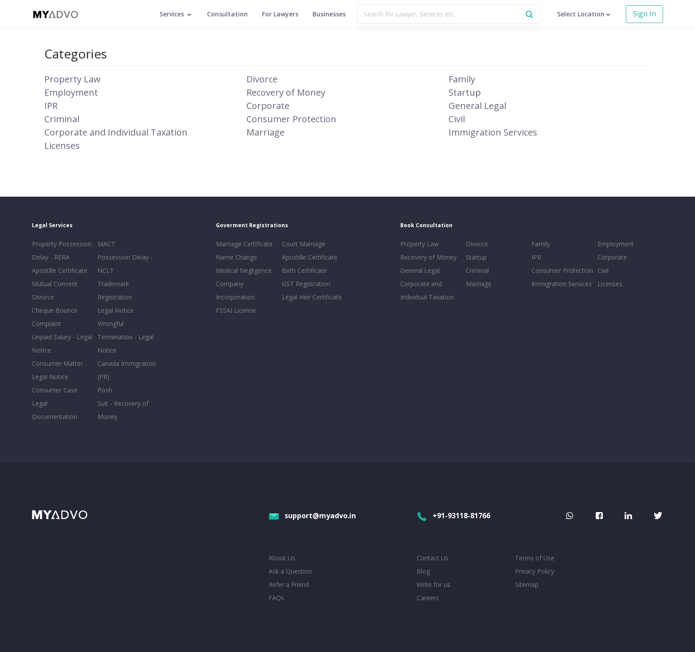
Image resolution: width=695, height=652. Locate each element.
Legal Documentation (54, 410)
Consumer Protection (291, 119)
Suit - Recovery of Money (123, 410)
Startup (465, 92)
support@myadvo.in (312, 515)
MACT (106, 244)
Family (462, 79)
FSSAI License (236, 310)
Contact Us (433, 558)
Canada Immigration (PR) (127, 370)
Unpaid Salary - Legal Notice (62, 343)
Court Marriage (303, 244)
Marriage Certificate (244, 244)
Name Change (236, 257)
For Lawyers (280, 14)
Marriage (265, 132)
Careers (428, 598)
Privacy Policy (534, 571)
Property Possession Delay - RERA (61, 250)
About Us (282, 558)
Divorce (261, 79)
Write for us (433, 584)
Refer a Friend (289, 584)
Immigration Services (493, 132)
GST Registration (306, 283)
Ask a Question (290, 571)
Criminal (61, 119)
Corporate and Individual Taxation (115, 132)
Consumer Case (55, 390)
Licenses (62, 145)
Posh (105, 390)
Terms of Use (534, 558)
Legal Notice (116, 310)
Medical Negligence (244, 270)
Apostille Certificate (59, 270)
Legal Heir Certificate (312, 297)
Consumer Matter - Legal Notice (59, 370)
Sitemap (527, 584)
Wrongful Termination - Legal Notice (126, 336)
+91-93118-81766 (453, 515)
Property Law (72, 79)
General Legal (477, 106)
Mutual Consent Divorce (55, 290)
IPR (51, 106)
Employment (71, 92)
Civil (457, 119)
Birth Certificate (304, 270)
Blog (423, 571)
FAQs (276, 598)
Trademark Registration (115, 290)
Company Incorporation (235, 290)
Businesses (329, 14)
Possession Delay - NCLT (125, 264)
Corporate (267, 106)
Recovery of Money (285, 92)
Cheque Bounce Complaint (55, 317)
